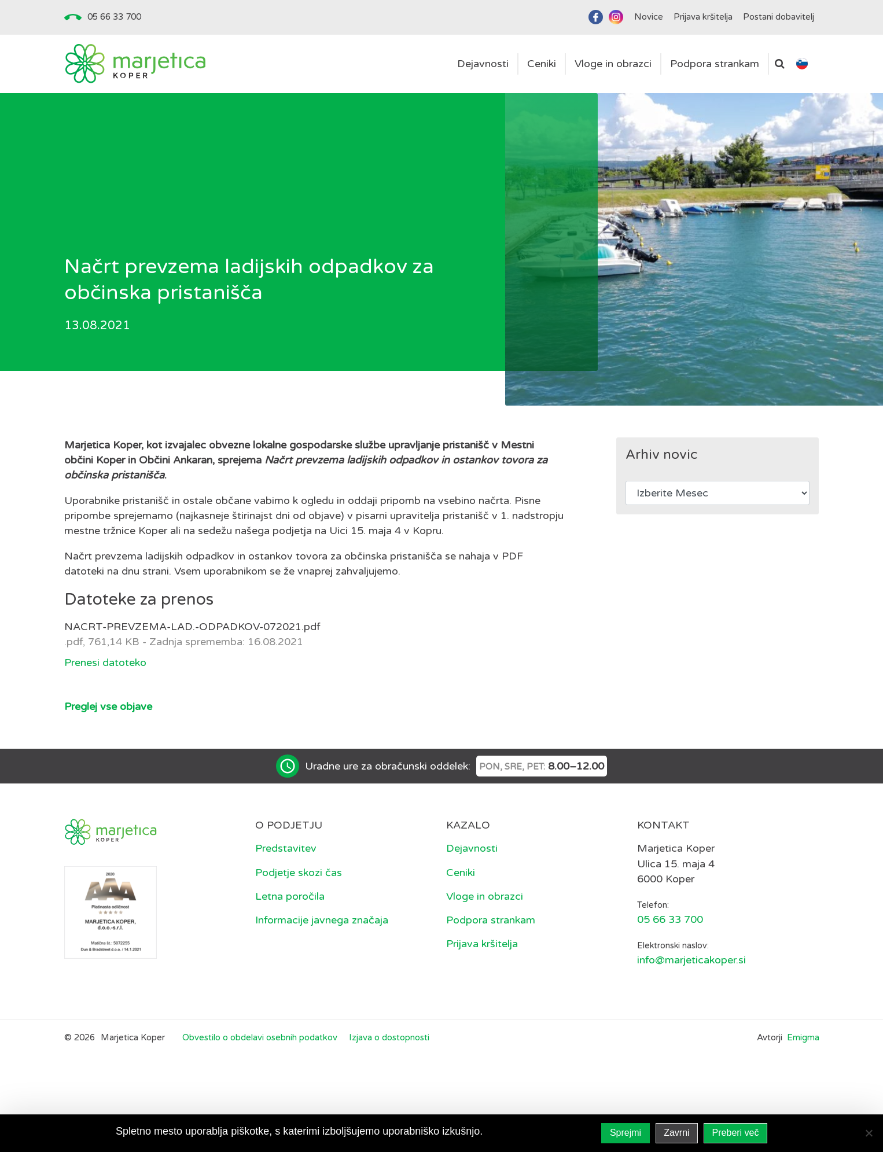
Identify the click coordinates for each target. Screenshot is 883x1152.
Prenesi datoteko (105, 662)
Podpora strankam (490, 920)
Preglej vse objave (108, 706)
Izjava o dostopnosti (389, 1037)
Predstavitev (286, 848)
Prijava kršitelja (482, 943)
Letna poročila (290, 896)
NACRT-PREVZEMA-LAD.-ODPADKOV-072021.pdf (192, 626)
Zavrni (676, 1133)
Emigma (803, 1037)
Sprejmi (625, 1133)
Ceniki (460, 872)
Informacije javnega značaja (321, 920)
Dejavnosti (472, 848)
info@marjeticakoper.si (691, 960)
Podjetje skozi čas (298, 872)
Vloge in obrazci (484, 896)
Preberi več (735, 1133)
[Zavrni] (868, 1133)
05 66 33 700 (114, 17)
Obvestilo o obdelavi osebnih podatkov (259, 1037)
